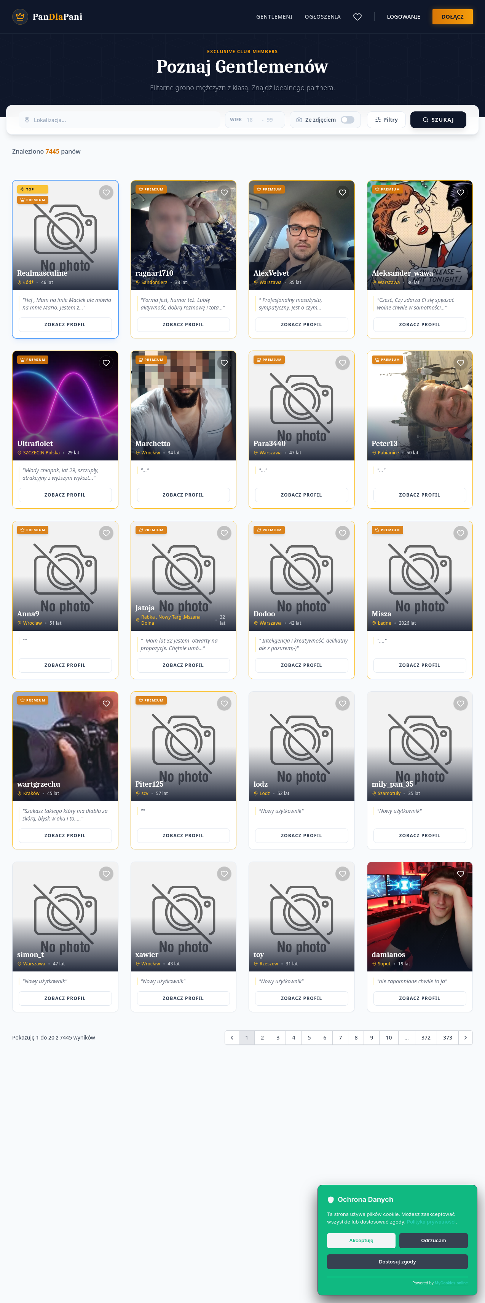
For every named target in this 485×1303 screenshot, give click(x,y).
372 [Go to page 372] (426, 1037)
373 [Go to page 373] (447, 1037)
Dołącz (453, 16)
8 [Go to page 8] (355, 1037)
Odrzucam (433, 1240)
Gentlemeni (274, 16)
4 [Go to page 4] (293, 1037)
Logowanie (403, 16)
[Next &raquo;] (465, 1037)
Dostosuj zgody (397, 1262)
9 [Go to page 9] (371, 1037)
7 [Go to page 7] (340, 1037)
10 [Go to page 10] (389, 1037)
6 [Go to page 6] (324, 1037)
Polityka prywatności (431, 1222)
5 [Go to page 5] (309, 1037)
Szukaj (438, 119)
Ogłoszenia (323, 16)
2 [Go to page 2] (262, 1037)
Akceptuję (361, 1240)
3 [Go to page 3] (277, 1037)
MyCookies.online (451, 1283)
